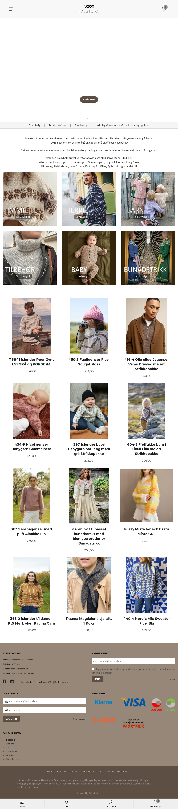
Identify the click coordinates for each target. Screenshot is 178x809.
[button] (174, 70)
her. (130, 158)
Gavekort (10, 756)
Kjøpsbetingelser (68, 772)
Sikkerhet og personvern (98, 772)
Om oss (10, 748)
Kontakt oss (12, 759)
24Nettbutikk (95, 794)
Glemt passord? (79, 720)
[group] (89, 70)
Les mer (171, 680)
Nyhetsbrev (124, 772)
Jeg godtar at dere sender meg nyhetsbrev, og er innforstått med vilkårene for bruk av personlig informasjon (133, 671)
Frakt (50, 772)
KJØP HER (89, 99)
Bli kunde (10, 744)
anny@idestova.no (19, 669)
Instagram (11, 752)
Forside (10, 740)
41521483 (16, 665)
